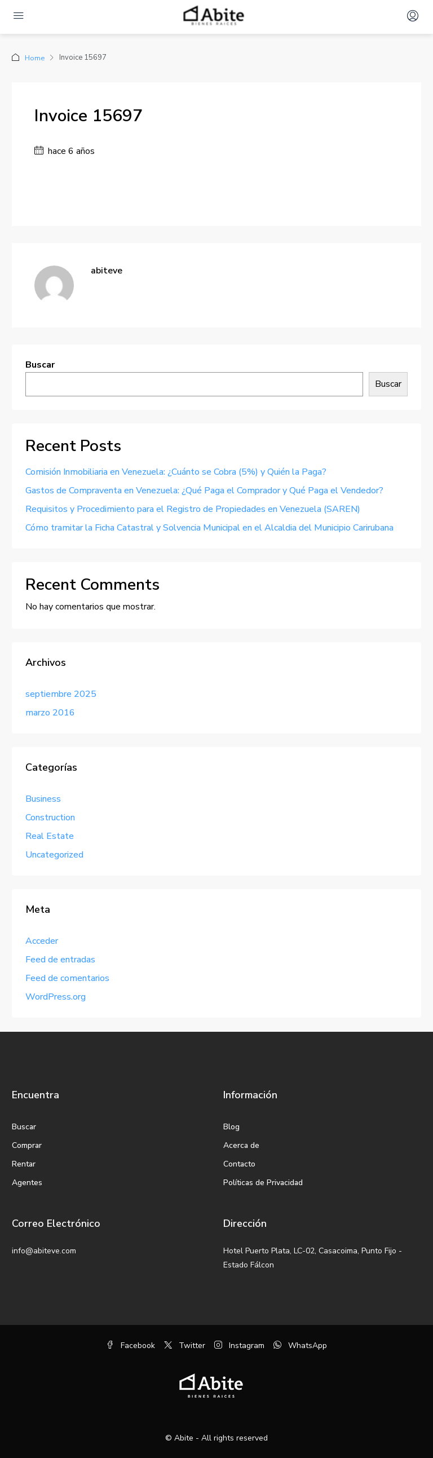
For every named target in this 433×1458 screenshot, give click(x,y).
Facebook (130, 1345)
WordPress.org (55, 996)
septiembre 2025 (60, 693)
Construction (50, 817)
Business (43, 798)
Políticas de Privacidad (263, 1182)
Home (35, 57)
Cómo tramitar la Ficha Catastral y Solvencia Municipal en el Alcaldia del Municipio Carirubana (209, 527)
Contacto (239, 1163)
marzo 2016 (50, 712)
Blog (231, 1126)
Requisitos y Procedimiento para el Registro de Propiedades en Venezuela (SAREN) (192, 508)
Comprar (27, 1144)
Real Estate (49, 835)
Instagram (239, 1345)
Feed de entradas (60, 959)
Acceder (41, 940)
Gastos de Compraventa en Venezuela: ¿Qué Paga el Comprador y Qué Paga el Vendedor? (204, 490)
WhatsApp (300, 1345)
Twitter (184, 1345)
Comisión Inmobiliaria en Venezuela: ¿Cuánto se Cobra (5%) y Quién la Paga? (175, 471)
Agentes (27, 1182)
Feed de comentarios (67, 977)
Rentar (24, 1163)
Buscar (40, 364)
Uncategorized (54, 854)
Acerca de (241, 1144)
